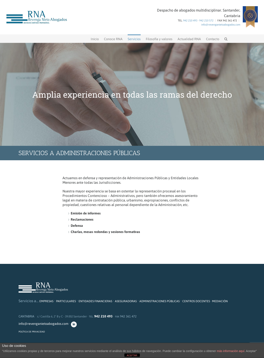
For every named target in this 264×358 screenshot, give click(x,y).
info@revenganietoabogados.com (220, 24)
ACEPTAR (132, 355)
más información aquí (230, 351)
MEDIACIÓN (220, 301)
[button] (225, 38)
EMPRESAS (46, 301)
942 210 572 (206, 20)
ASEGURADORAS (126, 301)
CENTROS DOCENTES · (197, 301)
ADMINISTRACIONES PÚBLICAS (159, 301)
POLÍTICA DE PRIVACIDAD (32, 331)
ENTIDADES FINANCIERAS (95, 301)
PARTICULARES (66, 301)
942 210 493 (190, 20)
